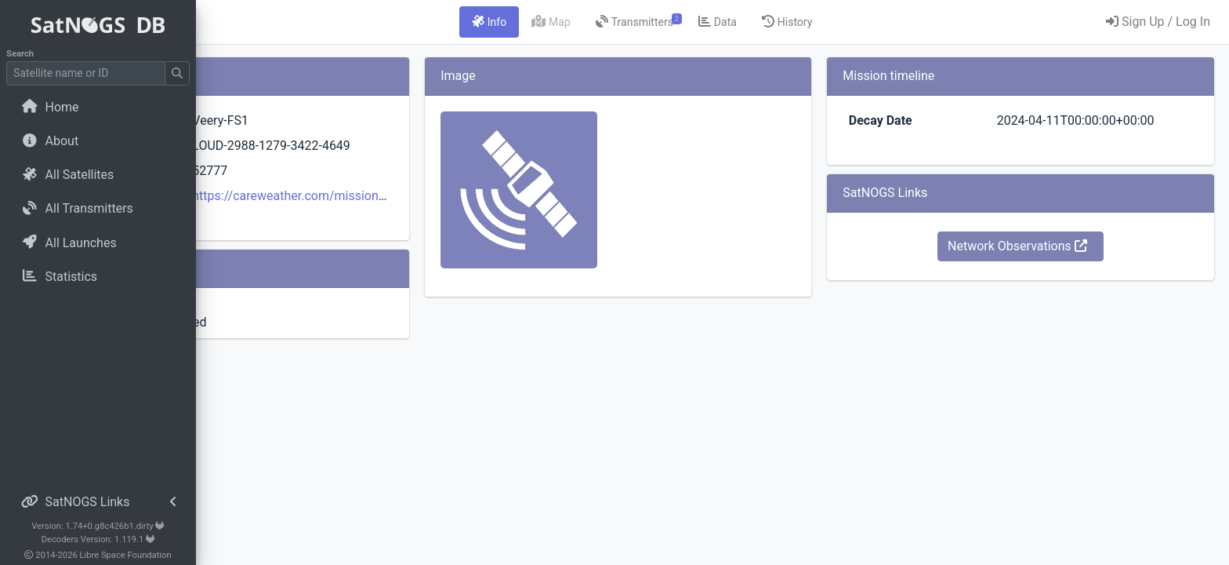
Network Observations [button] (1049, 246)
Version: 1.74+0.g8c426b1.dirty (97, 526)
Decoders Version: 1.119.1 (98, 539)
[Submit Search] (177, 73)
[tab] (586, 22)
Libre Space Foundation (126, 555)
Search (20, 54)
